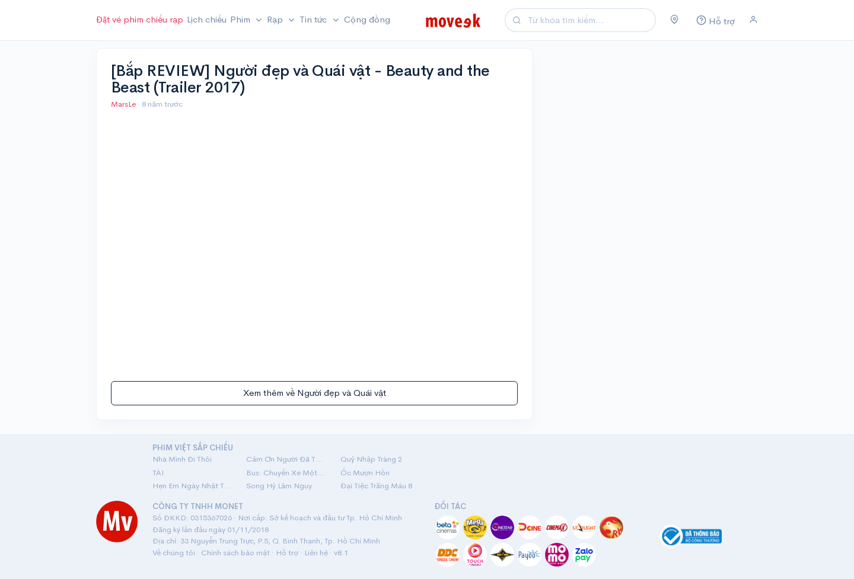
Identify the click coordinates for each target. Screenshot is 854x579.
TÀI (158, 473)
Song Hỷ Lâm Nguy (279, 486)
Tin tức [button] (314, 19)
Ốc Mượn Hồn (365, 473)
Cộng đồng (367, 19)
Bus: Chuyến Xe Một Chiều (286, 473)
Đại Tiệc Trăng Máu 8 (376, 486)
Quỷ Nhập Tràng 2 (371, 459)
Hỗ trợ (287, 553)
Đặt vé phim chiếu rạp (139, 19)
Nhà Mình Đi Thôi (182, 459)
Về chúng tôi (173, 553)
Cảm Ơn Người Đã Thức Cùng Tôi (286, 459)
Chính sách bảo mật (235, 553)
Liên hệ (316, 553)
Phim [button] (241, 19)
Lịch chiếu (207, 19)
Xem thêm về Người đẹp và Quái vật (314, 392)
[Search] (590, 20)
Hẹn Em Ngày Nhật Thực (192, 486)
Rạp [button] (276, 19)
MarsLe (124, 104)
